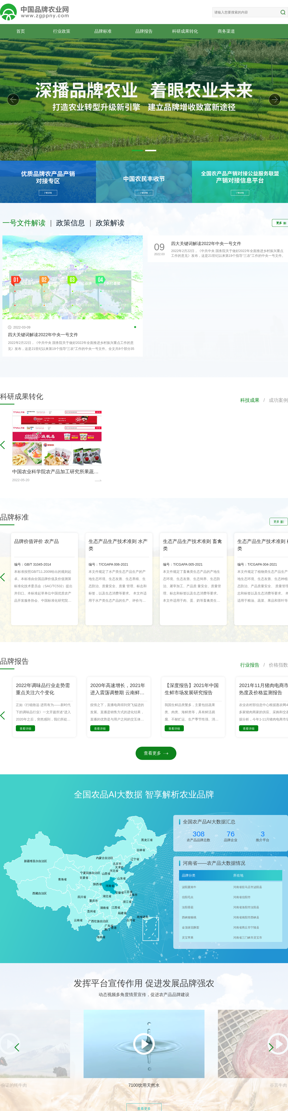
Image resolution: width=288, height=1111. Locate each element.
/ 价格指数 (273, 665)
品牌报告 (144, 31)
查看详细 (25, 728)
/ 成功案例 (273, 400)
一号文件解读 (24, 223)
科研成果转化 (185, 31)
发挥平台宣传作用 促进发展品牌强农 (144, 983)
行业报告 (249, 665)
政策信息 (70, 223)
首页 (20, 31)
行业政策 (61, 31)
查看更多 (156, 753)
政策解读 (110, 223)
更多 (279, 521)
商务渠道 (226, 31)
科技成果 (249, 400)
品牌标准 (103, 31)
